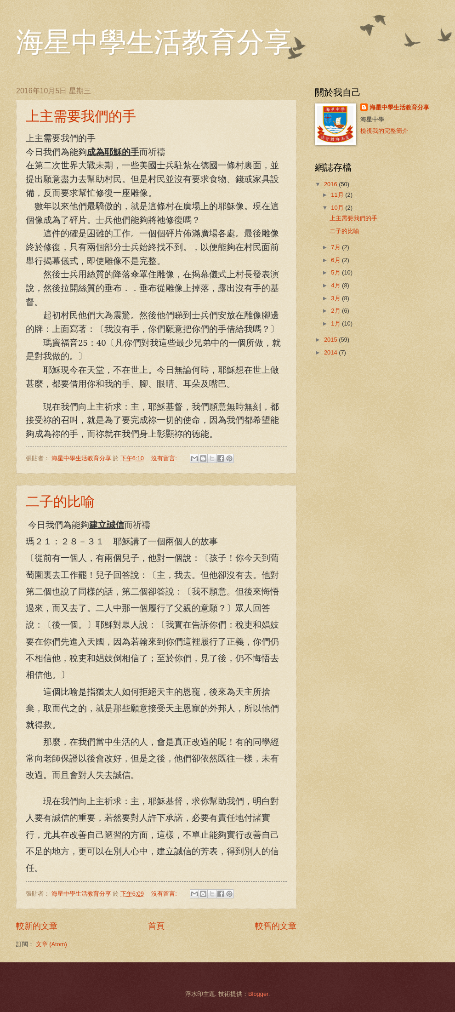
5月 (336, 272)
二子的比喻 (60, 501)
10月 (338, 207)
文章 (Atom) (51, 944)
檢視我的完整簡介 (384, 130)
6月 (336, 260)
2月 (336, 310)
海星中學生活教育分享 (154, 42)
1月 (336, 323)
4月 (336, 285)
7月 (336, 247)
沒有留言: (164, 458)
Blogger (258, 993)
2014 (331, 352)
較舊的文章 (275, 926)
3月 (336, 298)
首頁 (156, 926)
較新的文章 (36, 926)
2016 (331, 184)
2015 (331, 339)
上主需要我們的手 (81, 116)
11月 (338, 194)
